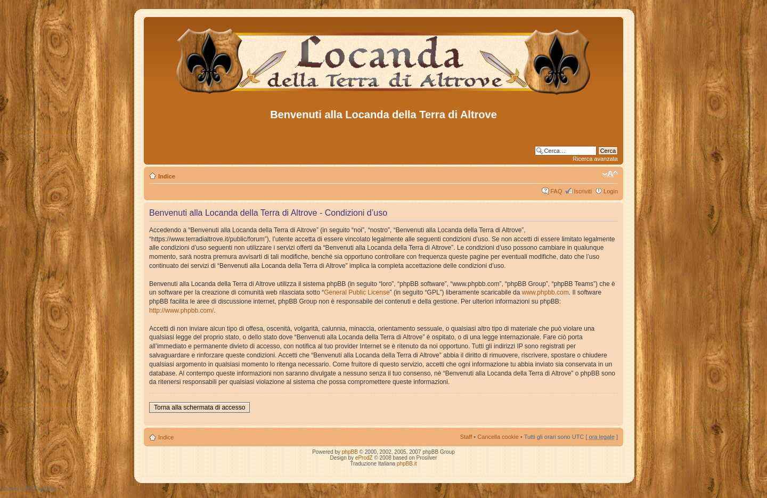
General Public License (356, 292)
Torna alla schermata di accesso (199, 407)
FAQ (556, 191)
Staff (466, 437)
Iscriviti (583, 191)
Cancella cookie (498, 437)
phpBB (350, 452)
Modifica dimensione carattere (610, 174)
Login (610, 191)
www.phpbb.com (545, 292)
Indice (166, 176)
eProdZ (364, 458)
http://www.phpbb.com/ (181, 310)
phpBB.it (407, 464)
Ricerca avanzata (595, 159)
